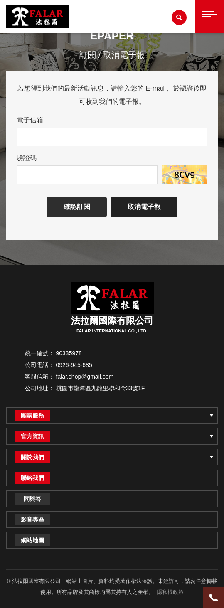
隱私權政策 (170, 592)
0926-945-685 (74, 365)
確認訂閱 (77, 206)
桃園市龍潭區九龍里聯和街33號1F (100, 388)
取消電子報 (144, 206)
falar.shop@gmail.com (85, 376)
